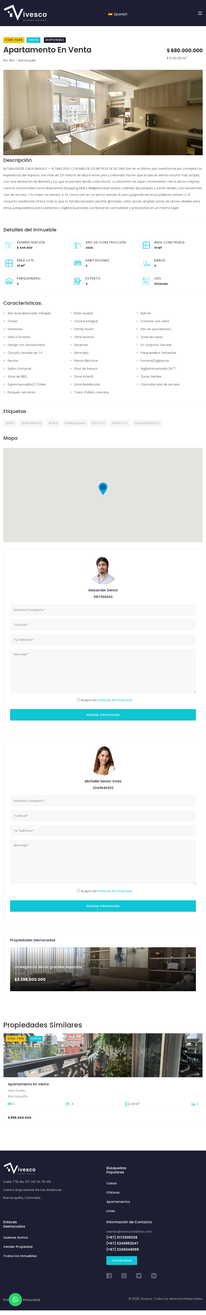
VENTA (9, 423)
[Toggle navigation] (200, 13)
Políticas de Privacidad (115, 700)
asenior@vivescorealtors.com (129, 1231)
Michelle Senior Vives (103, 781)
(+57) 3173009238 (121, 1237)
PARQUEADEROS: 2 (147, 423)
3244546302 (103, 788)
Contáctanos (122, 1260)
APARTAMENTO (31, 423)
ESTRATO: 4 (119, 423)
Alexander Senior (103, 590)
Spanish (117, 14)
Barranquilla (75, 423)
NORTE (53, 423)
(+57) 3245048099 (122, 1249)
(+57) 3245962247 (122, 1243)
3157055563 (103, 597)
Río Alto (98, 423)
